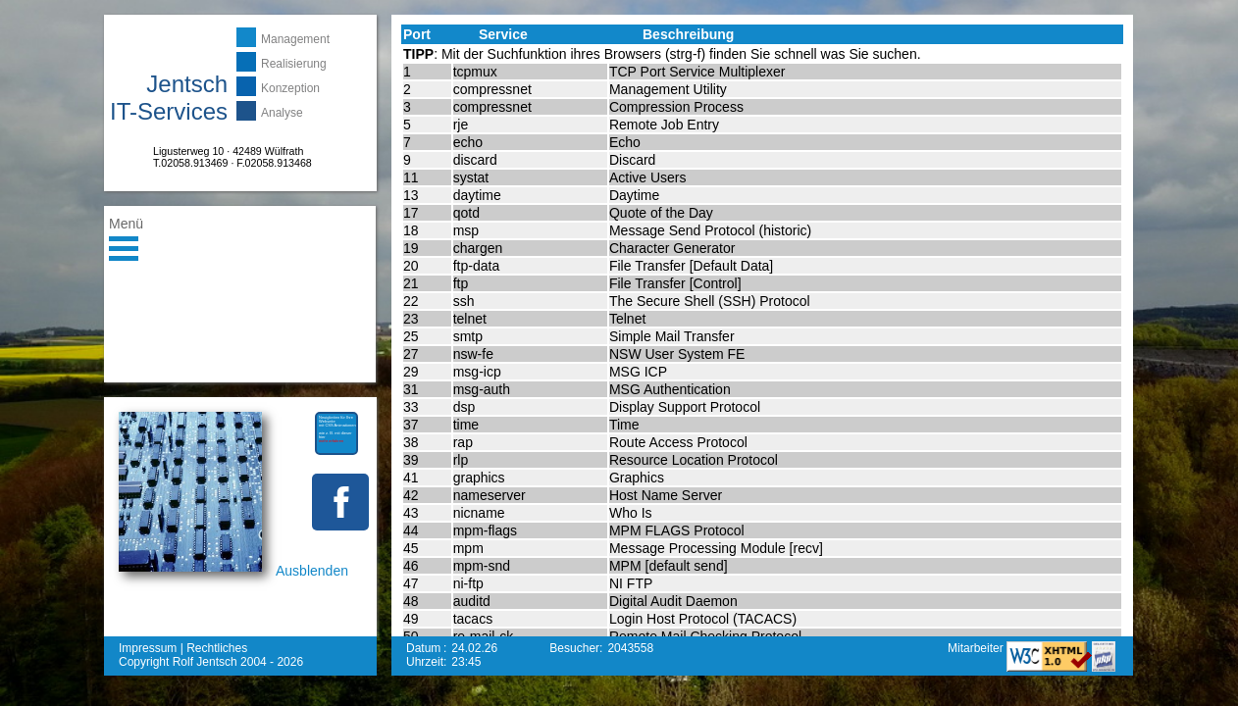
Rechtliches (216, 648)
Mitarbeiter (977, 648)
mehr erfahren (331, 440)
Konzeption (290, 88)
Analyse (282, 113)
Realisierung (294, 64)
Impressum (148, 648)
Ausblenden (312, 571)
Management (295, 39)
